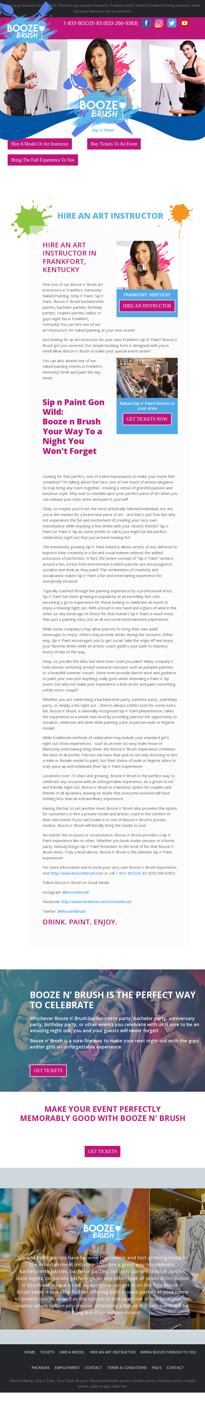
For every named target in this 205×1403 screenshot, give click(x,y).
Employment (67, 1367)
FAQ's (157, 1367)
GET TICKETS (48, 1070)
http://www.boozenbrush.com (77, 873)
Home (29, 1352)
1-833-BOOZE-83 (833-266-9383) (100, 23)
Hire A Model (72, 1352)
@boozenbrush (75, 892)
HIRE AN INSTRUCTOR (147, 305)
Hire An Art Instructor (112, 1352)
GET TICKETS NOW (147, 419)
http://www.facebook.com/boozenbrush (96, 901)
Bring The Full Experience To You (42, 160)
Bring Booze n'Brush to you (168, 1352)
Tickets (47, 1352)
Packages (41, 1367)
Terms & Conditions (127, 1367)
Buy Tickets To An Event (114, 143)
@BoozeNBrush (72, 911)
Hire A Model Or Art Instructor (39, 143)
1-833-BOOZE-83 (131, 873)
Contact (93, 1367)
